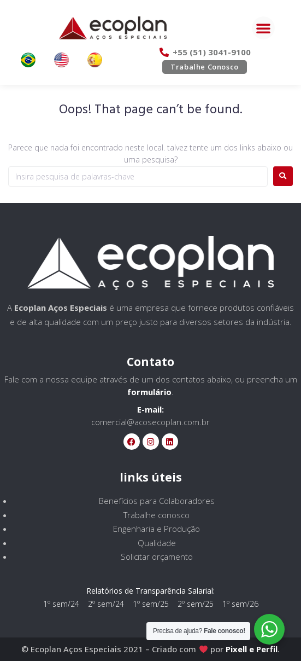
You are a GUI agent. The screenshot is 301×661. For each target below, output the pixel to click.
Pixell (236, 648)
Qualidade (157, 542)
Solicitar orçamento (157, 556)
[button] (263, 27)
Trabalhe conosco (156, 514)
